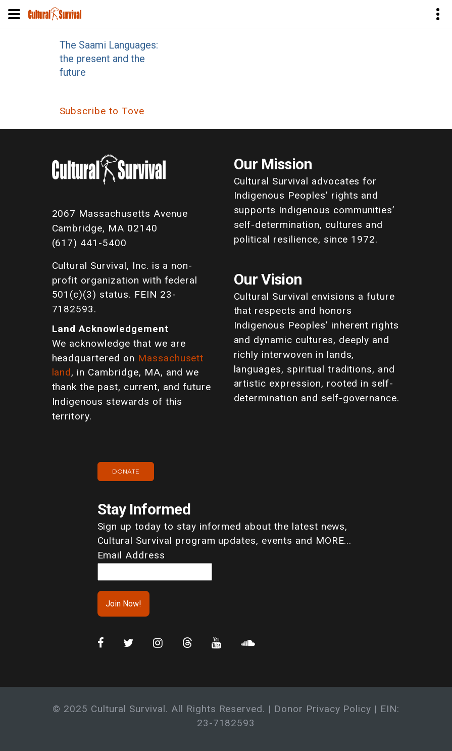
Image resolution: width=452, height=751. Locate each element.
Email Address (131, 555)
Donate (125, 471)
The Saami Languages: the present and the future (109, 58)
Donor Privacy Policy (322, 709)
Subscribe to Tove (102, 111)
